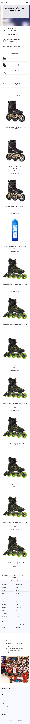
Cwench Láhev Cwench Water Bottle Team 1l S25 (15, 246)
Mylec (17, 616)
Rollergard (4, 607)
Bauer (17, 590)
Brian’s (17, 587)
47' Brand (4, 627)
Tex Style (4, 604)
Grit (17, 610)
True (3, 624)
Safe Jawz (4, 613)
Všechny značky (6, 688)
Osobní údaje (5, 706)
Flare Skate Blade (20, 624)
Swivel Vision (5, 619)
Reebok (17, 593)
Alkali (17, 621)
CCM (3, 593)
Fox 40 (17, 604)
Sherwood (4, 590)
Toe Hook (18, 619)
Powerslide (4, 584)
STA (3, 621)
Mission (17, 613)
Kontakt (4, 714)
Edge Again (18, 601)
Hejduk (3, 596)
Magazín (4, 699)
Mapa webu (4, 703)
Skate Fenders (19, 607)
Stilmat (3, 610)
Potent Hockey (19, 584)
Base (3, 599)
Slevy (3, 694)
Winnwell (4, 587)
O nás (3, 711)
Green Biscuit (5, 616)
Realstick (18, 627)
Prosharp (18, 599)
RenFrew (18, 596)
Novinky (4, 691)
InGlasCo (4, 601)
